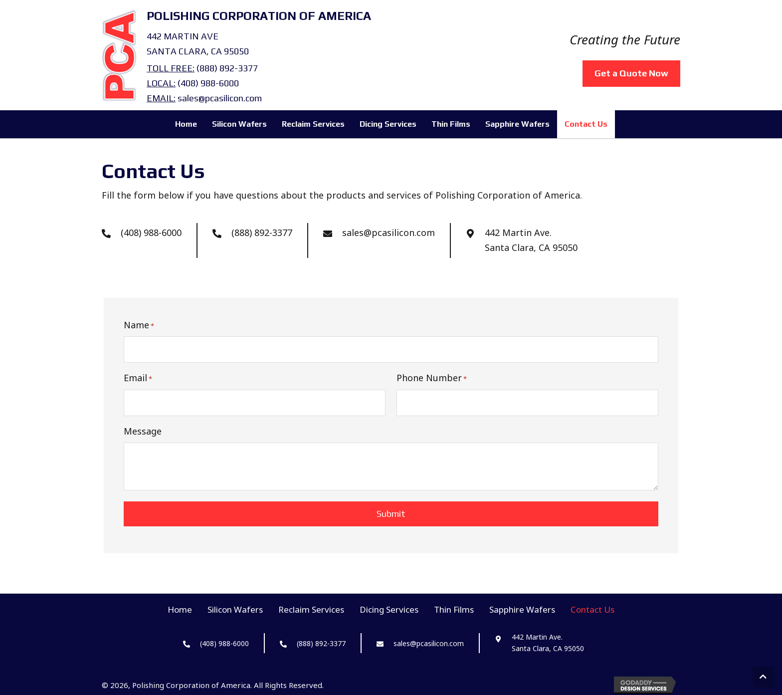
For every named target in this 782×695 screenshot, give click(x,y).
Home (180, 608)
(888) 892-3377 (227, 68)
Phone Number (431, 377)
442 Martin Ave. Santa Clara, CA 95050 (531, 240)
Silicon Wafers (235, 608)
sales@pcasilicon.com (220, 98)
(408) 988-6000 (208, 83)
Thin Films (454, 608)
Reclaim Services (311, 608)
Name (139, 325)
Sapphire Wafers (522, 608)
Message (143, 430)
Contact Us (592, 608)
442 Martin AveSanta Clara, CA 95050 (198, 43)
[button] (764, 677)
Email (138, 377)
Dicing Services (389, 608)
